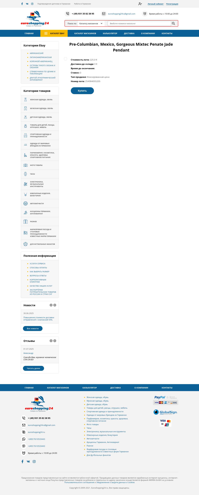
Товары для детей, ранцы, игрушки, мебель (107, 408)
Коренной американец (41, 61)
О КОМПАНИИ (148, 33)
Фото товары (93, 424)
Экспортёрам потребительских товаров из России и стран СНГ (43, 292)
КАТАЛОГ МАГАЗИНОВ (85, 33)
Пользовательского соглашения (79, 482)
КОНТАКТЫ (167, 33)
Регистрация (172, 4)
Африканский (36, 53)
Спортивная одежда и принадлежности (105, 411)
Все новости (33, 328)
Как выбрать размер (39, 271)
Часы (89, 428)
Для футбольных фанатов (99, 455)
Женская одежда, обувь (98, 397)
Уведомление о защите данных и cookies (115, 482)
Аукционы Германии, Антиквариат (103, 442)
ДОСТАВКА (129, 33)
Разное (90, 445)
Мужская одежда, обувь (98, 400)
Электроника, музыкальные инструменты (106, 431)
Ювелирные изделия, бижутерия (102, 435)
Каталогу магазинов (88, 23)
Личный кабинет (156, 4)
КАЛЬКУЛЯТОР (110, 33)
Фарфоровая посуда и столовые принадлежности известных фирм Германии (108, 450)
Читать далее (33, 368)
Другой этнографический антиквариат (42, 78)
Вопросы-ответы (38, 275)
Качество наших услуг (41, 286)
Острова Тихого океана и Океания (42, 66)
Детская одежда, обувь (97, 404)
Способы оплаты (38, 267)
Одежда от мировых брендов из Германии (107, 415)
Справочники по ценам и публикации (42, 72)
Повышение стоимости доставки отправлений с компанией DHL (38, 318)
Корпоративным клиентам (38, 280)
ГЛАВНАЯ (29, 33)
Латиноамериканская (41, 57)
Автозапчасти (93, 438)
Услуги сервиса (37, 263)
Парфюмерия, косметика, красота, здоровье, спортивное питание (107, 419)
